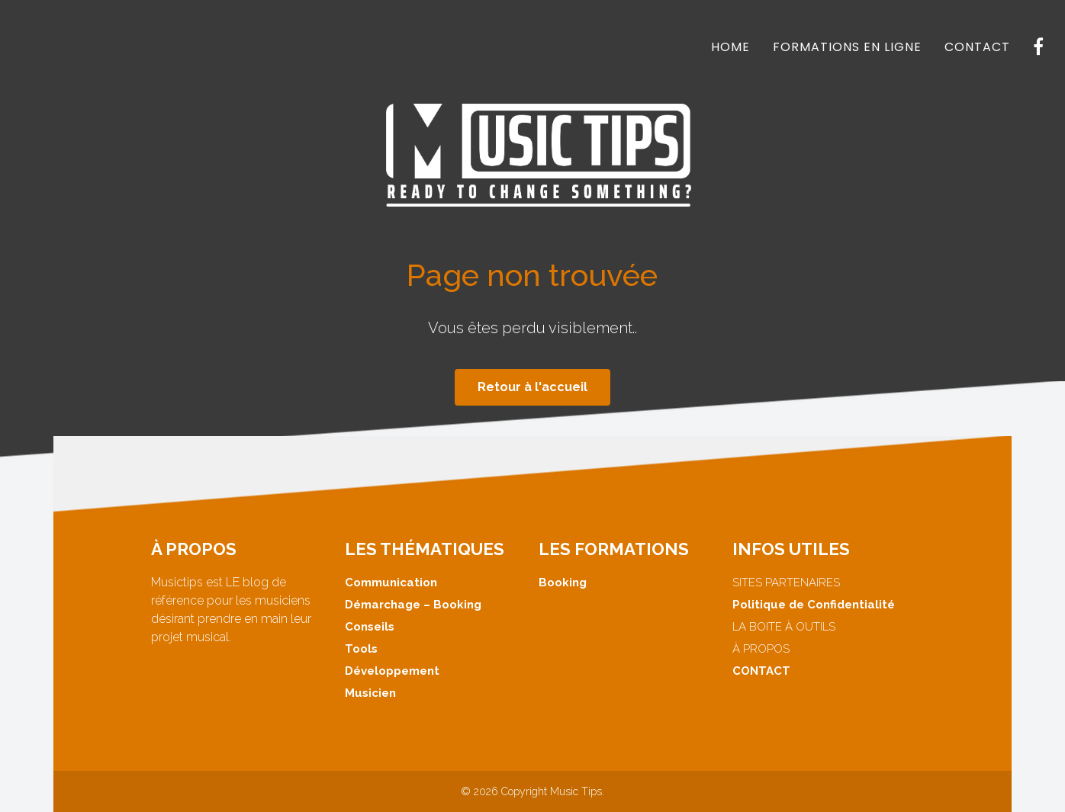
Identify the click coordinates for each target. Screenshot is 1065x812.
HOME (730, 47)
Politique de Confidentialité (813, 604)
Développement (392, 671)
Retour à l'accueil (532, 387)
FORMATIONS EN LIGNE (847, 47)
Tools (361, 649)
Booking (563, 582)
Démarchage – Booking (413, 604)
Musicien (370, 693)
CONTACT (977, 47)
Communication (391, 582)
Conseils (369, 627)
